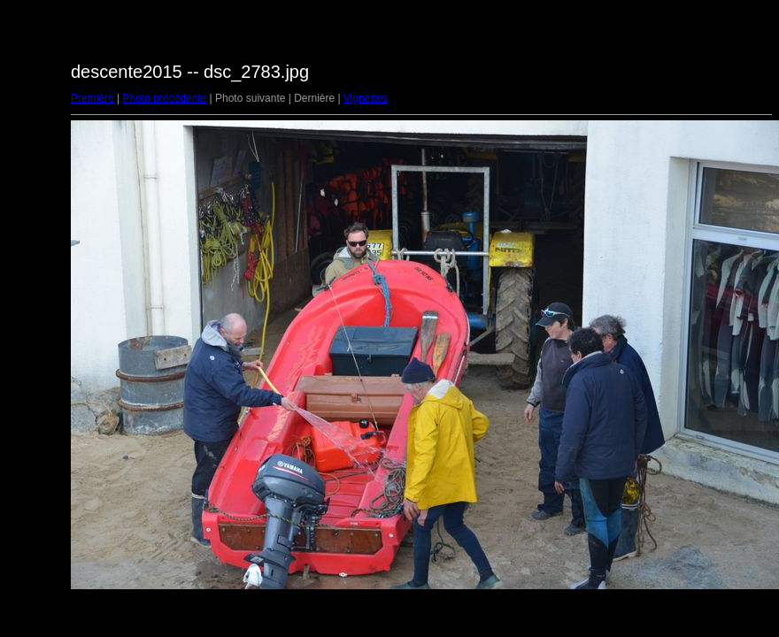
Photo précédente (164, 98)
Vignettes (365, 98)
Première (92, 98)
